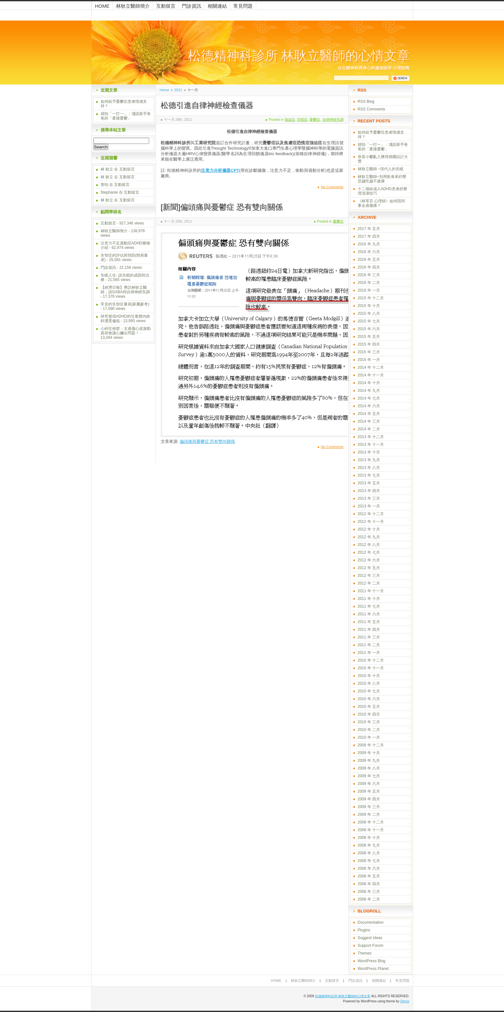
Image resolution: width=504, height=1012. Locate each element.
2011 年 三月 (369, 637)
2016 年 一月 (369, 290)
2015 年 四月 (369, 344)
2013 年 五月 (369, 483)
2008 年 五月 (369, 876)
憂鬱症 (315, 119)
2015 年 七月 (369, 321)
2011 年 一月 (369, 652)
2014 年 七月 (369, 398)
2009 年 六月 (369, 783)
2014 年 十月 (369, 383)
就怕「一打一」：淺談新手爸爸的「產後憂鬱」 (126, 115)
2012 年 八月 (369, 544)
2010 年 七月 (369, 691)
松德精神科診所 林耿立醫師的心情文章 (299, 55)
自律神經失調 (333, 119)
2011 (178, 90)
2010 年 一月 (369, 737)
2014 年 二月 (369, 429)
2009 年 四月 (369, 799)
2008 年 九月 (369, 845)
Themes (365, 953)
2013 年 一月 (369, 506)
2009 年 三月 (369, 807)
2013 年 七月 (369, 475)
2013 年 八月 (369, 467)
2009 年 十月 (369, 753)
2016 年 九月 (369, 244)
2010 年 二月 (369, 729)
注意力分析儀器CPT (220, 170)
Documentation (371, 922)
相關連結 (217, 6)
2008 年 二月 (369, 899)
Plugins (364, 930)
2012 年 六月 (369, 560)
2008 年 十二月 (371, 822)
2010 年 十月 (369, 675)
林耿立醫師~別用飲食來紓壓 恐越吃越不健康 (382, 178)
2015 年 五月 (369, 336)
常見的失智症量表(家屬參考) (125, 304)
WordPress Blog (371, 961)
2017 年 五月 (369, 228)
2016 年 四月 (369, 267)
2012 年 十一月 (371, 521)
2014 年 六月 (369, 406)
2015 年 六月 (369, 329)
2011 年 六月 (369, 614)
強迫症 (289, 119)
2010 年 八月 (369, 683)
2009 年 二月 (369, 814)
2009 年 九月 (369, 760)
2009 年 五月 (369, 791)
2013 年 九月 (369, 460)
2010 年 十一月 (371, 668)
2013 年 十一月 (371, 444)
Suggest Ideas (370, 938)
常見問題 (243, 6)
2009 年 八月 (369, 768)
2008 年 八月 (369, 853)
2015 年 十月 (369, 306)
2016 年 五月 (369, 259)
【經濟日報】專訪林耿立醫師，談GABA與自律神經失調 (125, 289)
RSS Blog (366, 101)
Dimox (404, 1001)
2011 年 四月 (369, 629)
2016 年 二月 (369, 282)
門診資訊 (191, 6)
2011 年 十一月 (371, 591)
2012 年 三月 (369, 575)
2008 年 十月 (369, 837)
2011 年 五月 (369, 622)
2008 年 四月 (369, 884)
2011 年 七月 (369, 606)
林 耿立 (107, 169)
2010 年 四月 (369, 714)
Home (102, 6)
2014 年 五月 (369, 413)
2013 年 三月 (369, 498)
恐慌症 (302, 119)
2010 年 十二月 (371, 660)
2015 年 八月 (369, 313)
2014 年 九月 (369, 390)
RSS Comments (371, 109)
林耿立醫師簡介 (133, 6)
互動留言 (166, 6)
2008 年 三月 (369, 891)
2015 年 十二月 (371, 298)
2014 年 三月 (369, 421)
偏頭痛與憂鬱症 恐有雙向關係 (207, 441)
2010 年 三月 (369, 722)
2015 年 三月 (369, 352)
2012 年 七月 (369, 552)
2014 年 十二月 (371, 367)
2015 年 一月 (369, 359)
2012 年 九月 (369, 537)
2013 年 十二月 (371, 437)
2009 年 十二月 (371, 745)
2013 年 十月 (369, 452)
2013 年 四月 (369, 490)
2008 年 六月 (369, 868)
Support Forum (370, 945)
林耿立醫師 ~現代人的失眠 (380, 169)
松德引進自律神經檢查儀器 (207, 105)
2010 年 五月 (369, 706)
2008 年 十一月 (371, 830)
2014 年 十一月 (371, 375)
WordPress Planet (373, 968)
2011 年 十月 (369, 598)
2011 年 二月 (369, 645)
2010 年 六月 (369, 699)
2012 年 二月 (369, 583)
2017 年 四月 (369, 236)
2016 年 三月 (369, 275)
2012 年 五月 (369, 568)
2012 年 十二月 (371, 514)
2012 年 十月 (369, 529)
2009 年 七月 (369, 776)
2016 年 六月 (369, 252)
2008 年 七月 (369, 860)
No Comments (332, 187)
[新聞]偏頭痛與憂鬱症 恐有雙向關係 (222, 207)
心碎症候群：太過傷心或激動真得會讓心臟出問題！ (126, 330)
